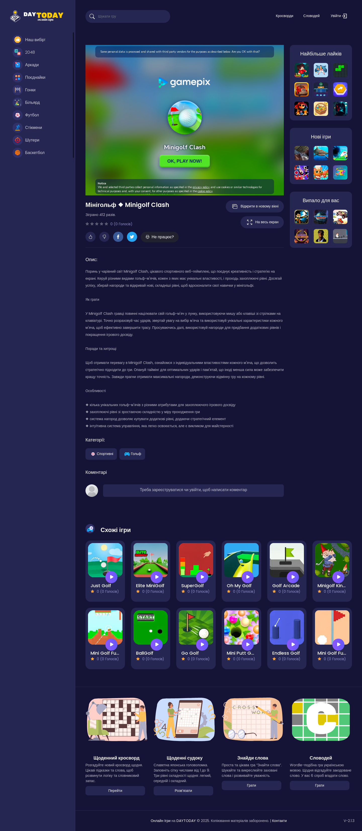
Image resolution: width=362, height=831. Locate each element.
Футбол (26, 115)
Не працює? (160, 237)
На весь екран (262, 222)
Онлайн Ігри (161, 820)
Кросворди (284, 15)
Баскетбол (28, 153)
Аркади (26, 65)
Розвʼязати (183, 790)
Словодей (311, 15)
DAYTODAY (186, 820)
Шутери (26, 140)
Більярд (26, 103)
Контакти (279, 820)
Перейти (115, 790)
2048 (24, 52)
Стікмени (27, 128)
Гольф (132, 453)
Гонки (24, 90)
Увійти (339, 16)
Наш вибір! (29, 40)
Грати (251, 785)
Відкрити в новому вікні (255, 206)
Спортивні (101, 453)
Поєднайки (29, 77)
